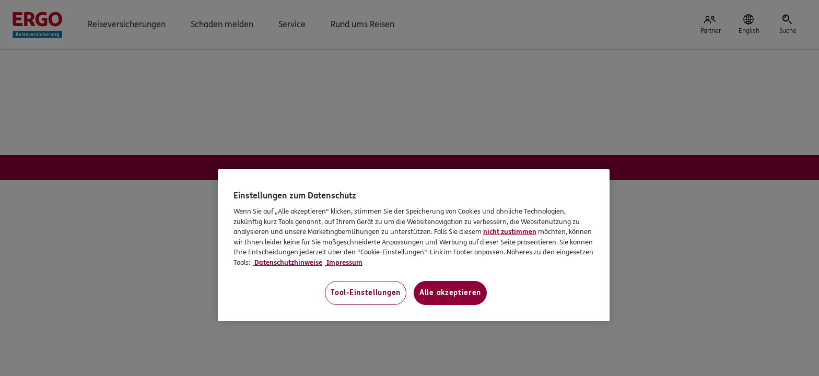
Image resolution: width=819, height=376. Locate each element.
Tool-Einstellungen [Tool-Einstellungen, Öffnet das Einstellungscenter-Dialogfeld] (366, 292)
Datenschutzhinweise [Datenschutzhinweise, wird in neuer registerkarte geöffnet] (287, 262)
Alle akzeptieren (450, 292)
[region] (414, 245)
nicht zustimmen (509, 232)
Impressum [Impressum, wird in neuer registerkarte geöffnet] (343, 262)
